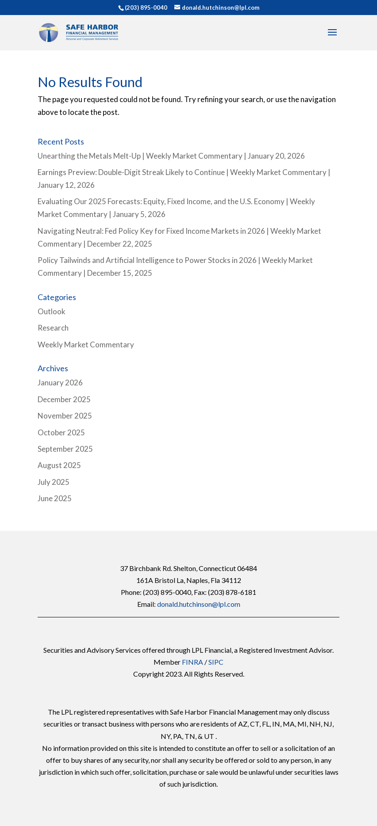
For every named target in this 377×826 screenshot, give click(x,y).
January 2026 (60, 382)
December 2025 (64, 399)
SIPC (215, 662)
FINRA (192, 662)
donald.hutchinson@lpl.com (198, 604)
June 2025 (55, 498)
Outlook (51, 311)
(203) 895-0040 (146, 7)
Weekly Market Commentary (86, 344)
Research (53, 327)
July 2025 (53, 482)
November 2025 (65, 415)
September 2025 (65, 448)
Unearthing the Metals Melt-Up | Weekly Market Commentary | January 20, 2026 (171, 155)
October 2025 (61, 432)
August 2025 (59, 465)
